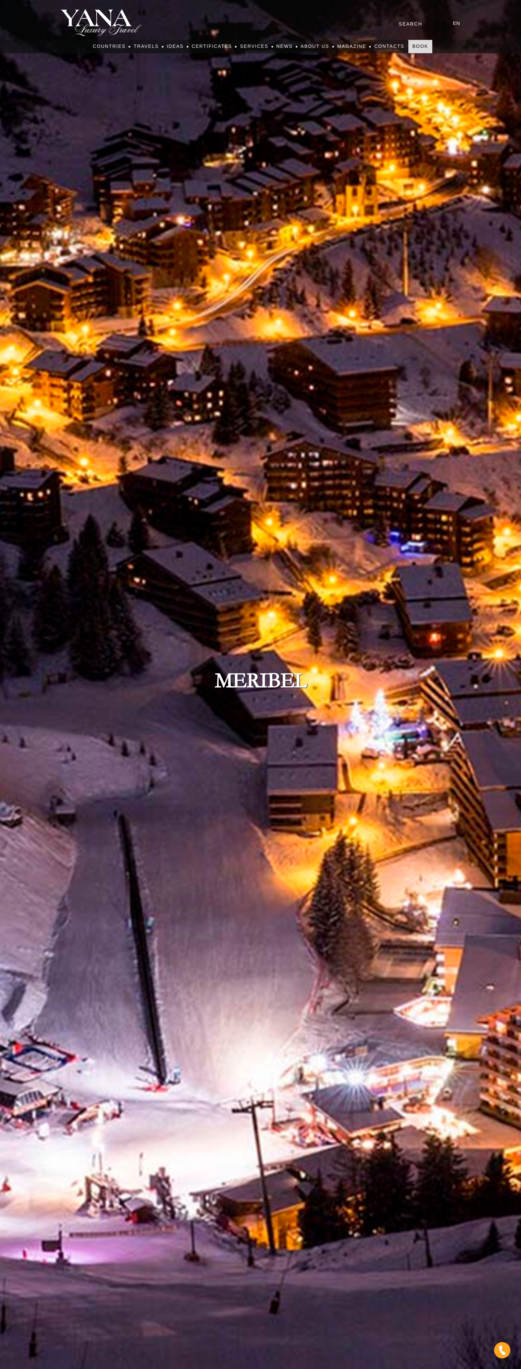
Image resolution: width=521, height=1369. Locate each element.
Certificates (212, 46)
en (456, 23)
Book (420, 46)
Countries (109, 46)
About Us (315, 46)
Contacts (389, 46)
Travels (146, 46)
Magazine (351, 46)
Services (254, 46)
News (284, 46)
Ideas (175, 46)
